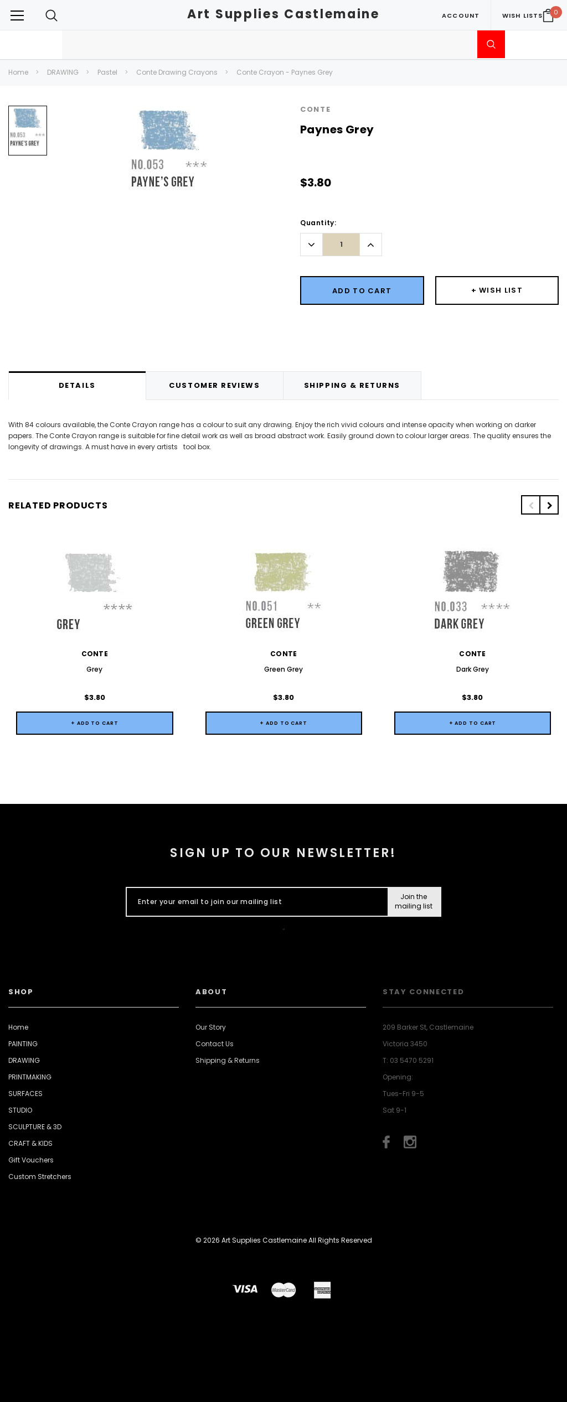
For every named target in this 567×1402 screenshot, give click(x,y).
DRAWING (63, 72)
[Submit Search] (491, 44)
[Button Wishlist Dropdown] (497, 290)
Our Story (210, 1027)
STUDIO (20, 1110)
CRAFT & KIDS (30, 1143)
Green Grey (283, 669)
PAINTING (23, 1043)
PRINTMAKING (29, 1077)
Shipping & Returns (227, 1060)
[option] (27, 135)
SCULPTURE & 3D (34, 1126)
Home (18, 72)
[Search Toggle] (51, 15)
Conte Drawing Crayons (177, 72)
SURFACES (25, 1093)
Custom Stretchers (39, 1176)
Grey (94, 669)
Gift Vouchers (31, 1160)
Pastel (107, 72)
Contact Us (214, 1043)
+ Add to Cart (94, 723)
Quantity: (318, 222)
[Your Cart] (548, 15)
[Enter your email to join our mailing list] (254, 902)
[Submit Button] (414, 902)
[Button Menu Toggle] (17, 15)
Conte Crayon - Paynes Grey (284, 72)
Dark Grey (472, 669)
